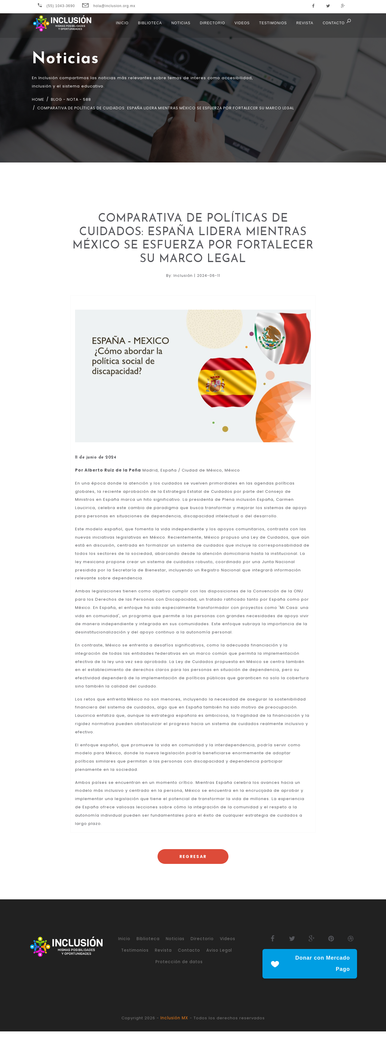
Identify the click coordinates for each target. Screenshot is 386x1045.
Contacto (332, 27)
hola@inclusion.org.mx (108, 5)
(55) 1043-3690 (56, 5)
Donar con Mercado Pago (310, 977)
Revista (303, 27)
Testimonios (272, 27)
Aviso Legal (219, 964)
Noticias (179, 27)
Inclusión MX (175, 1032)
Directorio (211, 27)
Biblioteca (149, 27)
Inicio (121, 27)
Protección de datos (179, 975)
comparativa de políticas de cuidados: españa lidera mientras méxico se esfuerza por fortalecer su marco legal (178, 108)
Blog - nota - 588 (74, 100)
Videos (240, 27)
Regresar (193, 870)
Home (38, 100)
